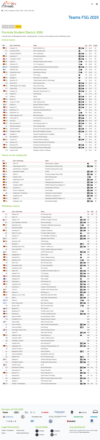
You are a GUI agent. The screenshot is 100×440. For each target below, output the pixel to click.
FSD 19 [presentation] (11, 26)
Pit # (90, 45)
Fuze (42, 365)
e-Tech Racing (45, 228)
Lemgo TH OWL (15, 102)
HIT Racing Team (46, 214)
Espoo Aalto (15, 322)
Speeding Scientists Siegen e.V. (55, 198)
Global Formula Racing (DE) (42, 147)
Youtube (39, 434)
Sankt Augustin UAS (16, 115)
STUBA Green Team (47, 311)
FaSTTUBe (36, 99)
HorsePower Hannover (52, 187)
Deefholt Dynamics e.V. (48, 260)
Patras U (14, 300)
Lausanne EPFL (15, 51)
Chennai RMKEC (17, 354)
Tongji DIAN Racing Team (49, 362)
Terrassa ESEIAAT (15, 53)
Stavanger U (16, 281)
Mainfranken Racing (39, 72)
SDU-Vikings (45, 276)
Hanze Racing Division (48, 330)
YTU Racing (44, 273)
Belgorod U (15, 308)
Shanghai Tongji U (17, 362)
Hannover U (16, 187)
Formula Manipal (46, 244)
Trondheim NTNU (15, 59)
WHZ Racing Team (51, 177)
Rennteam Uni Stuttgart (40, 78)
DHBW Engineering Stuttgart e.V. (55, 185)
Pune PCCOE (16, 324)
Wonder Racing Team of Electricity (44, 142)
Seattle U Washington (18, 383)
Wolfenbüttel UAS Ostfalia (18, 86)
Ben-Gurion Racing (47, 303)
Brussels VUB (16, 241)
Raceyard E (37, 121)
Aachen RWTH (14, 129)
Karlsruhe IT (13, 56)
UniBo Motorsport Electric (49, 359)
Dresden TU (13, 48)
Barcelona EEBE (17, 228)
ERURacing (44, 348)
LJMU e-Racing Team (47, 338)
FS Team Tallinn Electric (48, 233)
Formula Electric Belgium (41, 139)
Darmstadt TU (14, 118)
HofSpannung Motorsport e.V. (54, 182)
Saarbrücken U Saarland (20, 169)
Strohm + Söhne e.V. (47, 246)
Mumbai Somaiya (15, 126)
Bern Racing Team (46, 262)
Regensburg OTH (18, 179)
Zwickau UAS (17, 177)
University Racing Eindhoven (42, 110)
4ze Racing (44, 327)
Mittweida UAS (16, 225)
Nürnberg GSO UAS (18, 246)
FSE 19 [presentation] (18, 26)
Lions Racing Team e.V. (40, 123)
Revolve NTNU (38, 59)
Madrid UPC (15, 356)
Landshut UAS (16, 284)
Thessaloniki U (14, 67)
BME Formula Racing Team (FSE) (51, 378)
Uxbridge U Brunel (17, 340)
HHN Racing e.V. (46, 335)
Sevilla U (12, 96)
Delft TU (15, 174)
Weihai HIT (15, 214)
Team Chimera (45, 351)
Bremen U (15, 292)
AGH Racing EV (46, 343)
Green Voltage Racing (47, 257)
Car (86, 45)
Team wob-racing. (38, 86)
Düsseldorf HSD (17, 265)
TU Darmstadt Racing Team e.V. (43, 118)
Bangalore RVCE (17, 351)
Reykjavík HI (16, 279)
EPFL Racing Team (39, 51)
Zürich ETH (13, 83)
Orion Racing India (39, 126)
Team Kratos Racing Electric (49, 324)
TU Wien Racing (46, 217)
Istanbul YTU (16, 273)
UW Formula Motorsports (48, 383)
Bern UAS (15, 262)
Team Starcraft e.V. (47, 373)
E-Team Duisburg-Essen (48, 313)
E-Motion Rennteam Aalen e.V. (50, 270)
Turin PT (14, 238)
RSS (53, 434)
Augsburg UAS (17, 196)
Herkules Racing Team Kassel (42, 61)
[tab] (5, 27)
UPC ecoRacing (38, 53)
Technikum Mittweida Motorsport (51, 225)
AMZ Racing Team (39, 83)
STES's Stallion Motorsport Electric (51, 249)
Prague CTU (16, 219)
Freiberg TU (13, 91)
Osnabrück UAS (17, 268)
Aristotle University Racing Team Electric (45, 67)
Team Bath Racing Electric (49, 297)
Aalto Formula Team (47, 322)
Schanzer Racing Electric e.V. (50, 346)
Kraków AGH (16, 343)
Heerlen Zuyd (16, 365)
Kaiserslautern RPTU (19, 166)
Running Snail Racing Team (41, 145)
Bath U (14, 297)
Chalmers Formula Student (53, 193)
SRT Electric (45, 308)
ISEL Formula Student (40, 88)
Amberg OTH (14, 145)
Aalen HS (15, 270)
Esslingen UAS (17, 201)
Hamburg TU (16, 230)
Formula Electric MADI (48, 316)
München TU (14, 80)
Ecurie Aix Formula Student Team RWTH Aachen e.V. (49, 129)
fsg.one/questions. (84, 432)
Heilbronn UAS (16, 335)
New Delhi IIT (14, 137)
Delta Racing (37, 112)
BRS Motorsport (38, 115)
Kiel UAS (12, 121)
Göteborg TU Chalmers (20, 193)
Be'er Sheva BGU (17, 303)
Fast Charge (49, 190)
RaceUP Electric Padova (41, 104)
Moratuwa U (15, 375)
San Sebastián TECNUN (19, 222)
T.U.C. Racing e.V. (39, 64)
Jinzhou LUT (14, 142)
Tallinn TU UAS (16, 233)
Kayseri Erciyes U (17, 348)
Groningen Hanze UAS (19, 330)
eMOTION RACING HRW (49, 295)
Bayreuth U (13, 107)
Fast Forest (44, 254)
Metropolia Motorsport (40, 69)
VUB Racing (44, 241)
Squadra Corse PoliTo (47, 238)
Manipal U (15, 244)
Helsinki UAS (14, 69)
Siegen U (16, 198)
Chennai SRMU (16, 327)
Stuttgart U (13, 78)
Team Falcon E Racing (48, 375)
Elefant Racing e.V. (39, 107)
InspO (95, 45)
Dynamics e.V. (49, 179)
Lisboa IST (13, 75)
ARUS (35, 96)
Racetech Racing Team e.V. (41, 91)
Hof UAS (15, 182)
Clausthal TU (16, 257)
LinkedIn (39, 431)
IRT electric (44, 268)
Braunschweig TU (15, 123)
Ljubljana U (13, 134)
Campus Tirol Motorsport (48, 287)
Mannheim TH (14, 112)
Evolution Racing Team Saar (54, 169)
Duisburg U (15, 313)
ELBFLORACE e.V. (39, 48)
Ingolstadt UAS (16, 346)
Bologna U (15, 359)
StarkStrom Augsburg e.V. (53, 196)
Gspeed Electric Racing (48, 319)
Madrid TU (13, 94)
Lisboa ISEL (13, 88)
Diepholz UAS (16, 260)
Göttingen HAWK (15, 131)
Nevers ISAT (16, 305)
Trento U (14, 289)
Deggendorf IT (16, 254)
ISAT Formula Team (47, 305)
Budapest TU (16, 378)
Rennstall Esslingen (51, 201)
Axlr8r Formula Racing (40, 137)
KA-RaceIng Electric (39, 56)
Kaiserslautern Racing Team (54, 166)
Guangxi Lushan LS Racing (41, 150)
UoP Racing (44, 300)
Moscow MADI (16, 316)
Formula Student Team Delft (53, 174)
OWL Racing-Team (39, 102)
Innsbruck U (15, 287)
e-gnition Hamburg (46, 230)
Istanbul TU (15, 236)
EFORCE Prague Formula (49, 219)
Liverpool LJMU (16, 338)
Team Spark (44, 279)
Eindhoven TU (14, 110)
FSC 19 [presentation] (4, 26)
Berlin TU (13, 99)
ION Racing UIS (46, 281)
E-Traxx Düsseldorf (47, 265)
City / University (15, 45)
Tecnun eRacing (46, 222)
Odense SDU (16, 276)
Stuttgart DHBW (18, 185)
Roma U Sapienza (18, 190)
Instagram (55, 431)
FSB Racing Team (46, 381)
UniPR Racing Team (47, 252)
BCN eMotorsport (46, 367)
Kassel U (12, 61)
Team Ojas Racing (46, 332)
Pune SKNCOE (16, 249)
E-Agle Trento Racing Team (49, 289)
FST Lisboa (36, 75)
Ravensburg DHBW (16, 147)
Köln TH (15, 163)
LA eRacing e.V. (46, 284)
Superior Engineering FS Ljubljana (44, 134)
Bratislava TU (16, 311)
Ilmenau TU (15, 373)
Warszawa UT (16, 370)
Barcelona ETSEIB (17, 367)
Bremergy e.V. (45, 292)
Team (35, 45)
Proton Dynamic (46, 370)
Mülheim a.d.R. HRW (18, 295)
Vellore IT (15, 332)
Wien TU (14, 217)
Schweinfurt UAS (15, 72)
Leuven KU (13, 139)
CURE (47, 171)
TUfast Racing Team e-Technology (44, 80)
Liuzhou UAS (14, 150)
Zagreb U (15, 381)
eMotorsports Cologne (52, 163)
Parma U (14, 252)
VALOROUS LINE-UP (47, 354)
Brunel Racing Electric (48, 340)
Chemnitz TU (14, 64)
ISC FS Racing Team (47, 356)
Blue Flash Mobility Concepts (42, 131)
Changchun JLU (17, 319)
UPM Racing (37, 94)
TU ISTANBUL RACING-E (49, 236)
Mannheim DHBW (18, 171)
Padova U (13, 104)
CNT (3, 45)
